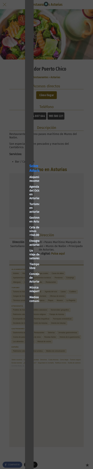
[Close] (46, 4)
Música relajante (15, 260)
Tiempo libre (12, 248)
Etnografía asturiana (18, 236)
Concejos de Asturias (17, 254)
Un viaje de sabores (17, 242)
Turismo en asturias (17, 219)
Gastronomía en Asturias (20, 225)
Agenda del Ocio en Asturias (22, 213)
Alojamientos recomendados (22, 207)
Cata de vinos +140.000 (19, 231)
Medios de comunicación (20, 266)
